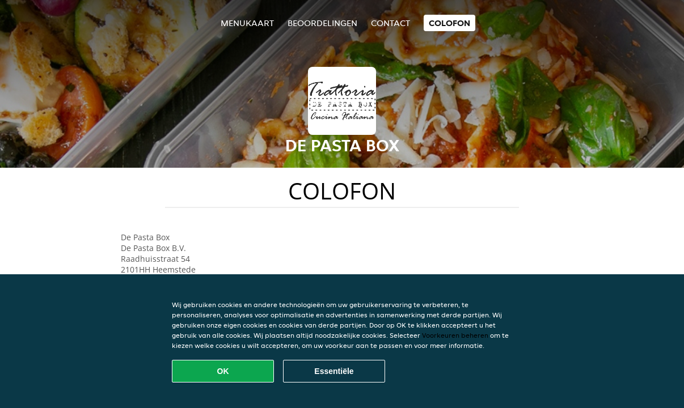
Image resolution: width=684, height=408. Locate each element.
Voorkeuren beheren (455, 335)
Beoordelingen (322, 23)
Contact (390, 23)
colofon (449, 23)
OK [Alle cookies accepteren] (223, 371)
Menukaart (247, 23)
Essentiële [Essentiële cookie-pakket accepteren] (333, 371)
